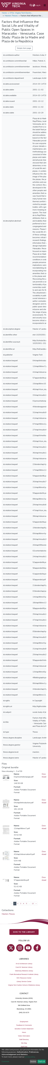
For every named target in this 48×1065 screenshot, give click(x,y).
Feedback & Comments (24, 1025)
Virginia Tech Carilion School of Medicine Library (24, 985)
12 (33, 903)
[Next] (36, 903)
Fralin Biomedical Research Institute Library (24, 974)
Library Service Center (24, 981)
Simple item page (24, 48)
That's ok (41, 1061)
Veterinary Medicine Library (24, 971)
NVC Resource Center (24, 978)
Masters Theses (11, 15)
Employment (24, 1021)
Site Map (24, 1043)
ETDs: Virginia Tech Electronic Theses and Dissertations (21, 13)
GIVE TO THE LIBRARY (24, 932)
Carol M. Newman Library (24, 967)
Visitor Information (24, 1036)
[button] (33, 5)
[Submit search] (30, 5)
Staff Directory (24, 1039)
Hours (24, 1032)
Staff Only (24, 1046)
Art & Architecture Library (24, 963)
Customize (5, 1061)
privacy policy (30, 1057)
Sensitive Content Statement (24, 1029)
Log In (38, 5)
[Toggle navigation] (45, 5)
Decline (33, 1061)
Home (4, 13)
